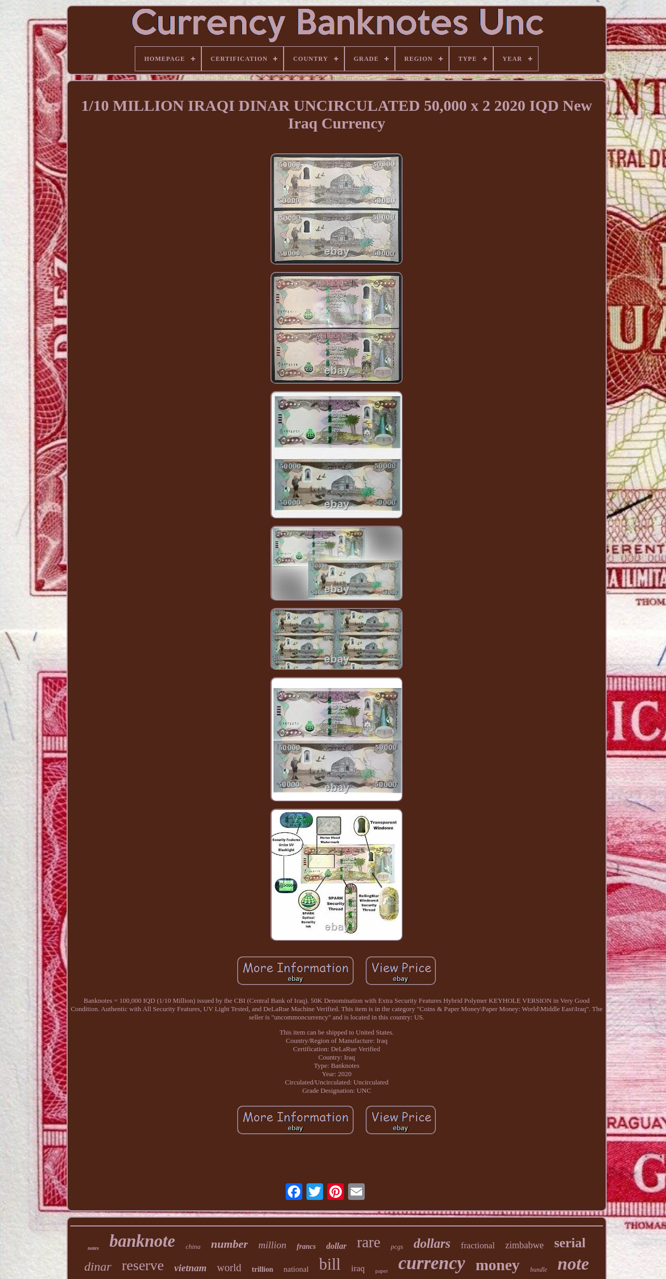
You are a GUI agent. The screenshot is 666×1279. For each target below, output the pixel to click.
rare (368, 1242)
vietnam (190, 1267)
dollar (336, 1246)
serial (570, 1242)
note (573, 1263)
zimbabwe (524, 1245)
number (229, 1243)
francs (306, 1246)
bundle (538, 1269)
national (296, 1269)
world (229, 1267)
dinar (97, 1266)
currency (432, 1263)
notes (93, 1248)
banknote (142, 1241)
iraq (358, 1268)
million (272, 1244)
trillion (262, 1269)
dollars (432, 1243)
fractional (478, 1245)
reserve (143, 1265)
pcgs (397, 1246)
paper (381, 1271)
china (193, 1246)
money (498, 1264)
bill (329, 1264)
